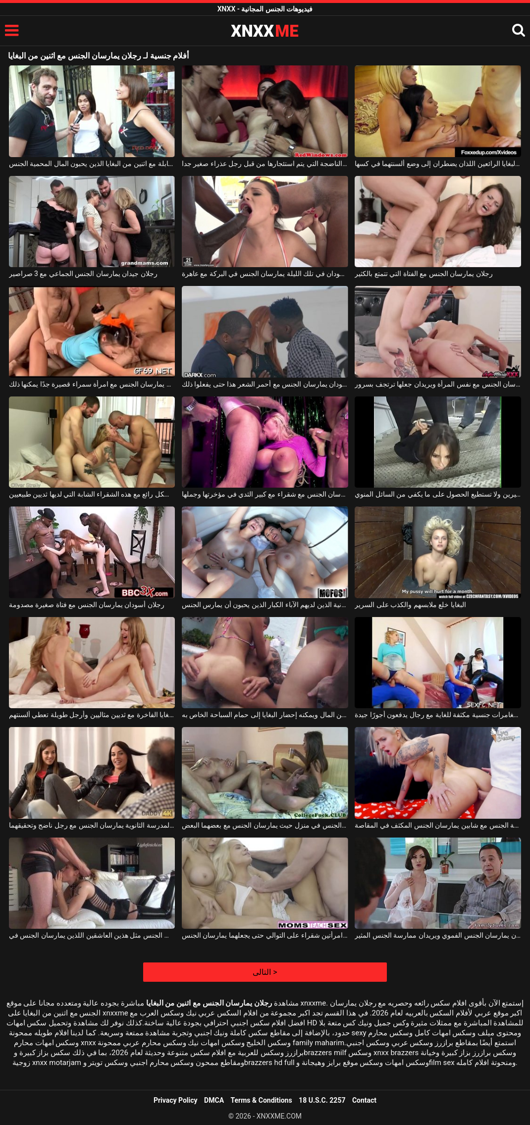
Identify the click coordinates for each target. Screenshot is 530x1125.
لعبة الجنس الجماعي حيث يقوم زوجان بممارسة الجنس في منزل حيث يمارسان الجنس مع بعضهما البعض (265, 825)
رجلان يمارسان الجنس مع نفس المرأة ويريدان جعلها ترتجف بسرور (438, 384)
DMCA (214, 1100)
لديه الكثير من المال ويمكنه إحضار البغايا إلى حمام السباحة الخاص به (265, 715)
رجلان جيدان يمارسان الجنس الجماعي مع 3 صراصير (83, 274)
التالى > (265, 972)
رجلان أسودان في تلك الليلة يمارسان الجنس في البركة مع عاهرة (265, 274)
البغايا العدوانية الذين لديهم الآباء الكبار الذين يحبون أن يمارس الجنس (265, 605)
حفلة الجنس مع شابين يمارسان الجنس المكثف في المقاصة (438, 825)
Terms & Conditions (261, 1100)
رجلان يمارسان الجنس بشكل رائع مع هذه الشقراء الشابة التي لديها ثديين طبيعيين (92, 494)
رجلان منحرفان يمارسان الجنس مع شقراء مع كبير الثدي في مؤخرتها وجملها (265, 494)
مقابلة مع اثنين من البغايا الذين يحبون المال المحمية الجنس (92, 164)
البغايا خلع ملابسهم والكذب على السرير (410, 605)
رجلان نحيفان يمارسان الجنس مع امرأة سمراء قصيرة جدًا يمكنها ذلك (92, 384)
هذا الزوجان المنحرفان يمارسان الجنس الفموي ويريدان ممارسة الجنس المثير (438, 935)
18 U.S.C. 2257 (322, 1100)
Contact (364, 1100)
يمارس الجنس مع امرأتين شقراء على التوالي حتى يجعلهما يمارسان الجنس (265, 935)
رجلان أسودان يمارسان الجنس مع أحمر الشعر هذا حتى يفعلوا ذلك (265, 384)
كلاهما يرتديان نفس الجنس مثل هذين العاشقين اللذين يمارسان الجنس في (92, 935)
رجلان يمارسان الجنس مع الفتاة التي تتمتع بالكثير (423, 274)
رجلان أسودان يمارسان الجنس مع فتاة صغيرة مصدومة (86, 605)
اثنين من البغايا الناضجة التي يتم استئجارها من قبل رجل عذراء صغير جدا (265, 164)
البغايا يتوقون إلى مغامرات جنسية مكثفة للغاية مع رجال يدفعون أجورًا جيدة (438, 715)
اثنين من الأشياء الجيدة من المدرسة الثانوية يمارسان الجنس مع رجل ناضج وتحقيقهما (92, 825)
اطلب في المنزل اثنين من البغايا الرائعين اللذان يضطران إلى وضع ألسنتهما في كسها (438, 164)
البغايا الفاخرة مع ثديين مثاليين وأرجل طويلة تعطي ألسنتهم (92, 715)
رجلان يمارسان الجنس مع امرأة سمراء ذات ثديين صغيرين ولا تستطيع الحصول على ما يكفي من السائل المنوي (438, 494)
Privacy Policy (176, 1100)
